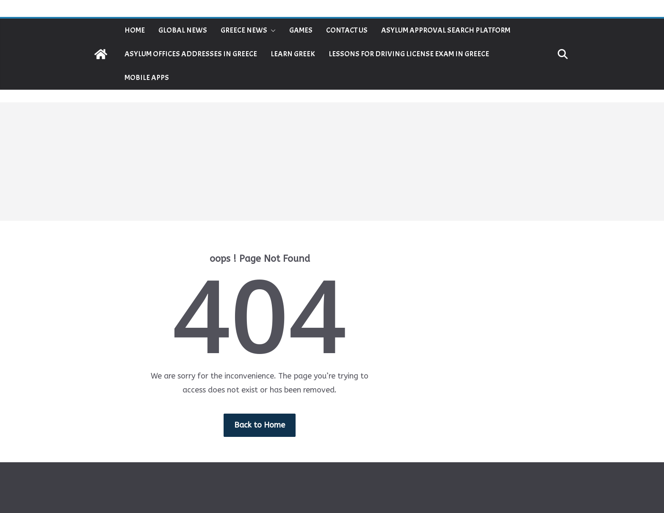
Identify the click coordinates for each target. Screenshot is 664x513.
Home (135, 30)
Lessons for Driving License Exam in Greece (409, 54)
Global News (182, 30)
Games (301, 30)
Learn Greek (293, 54)
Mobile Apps (147, 77)
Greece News (244, 30)
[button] (271, 30)
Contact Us (347, 30)
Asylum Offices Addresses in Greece (191, 54)
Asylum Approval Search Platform (445, 30)
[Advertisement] (332, 161)
